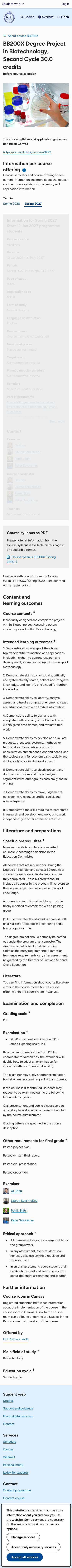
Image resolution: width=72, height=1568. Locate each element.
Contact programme (17, 1490)
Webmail (9, 1457)
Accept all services (24, 1557)
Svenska (47, 17)
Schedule (9, 1441)
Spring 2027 (33, 203)
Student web (11, 4)
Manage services (23, 1537)
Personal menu (13, 1465)
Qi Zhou (16, 1191)
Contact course (13, 1498)
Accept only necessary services (33, 1547)
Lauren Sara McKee (24, 1200)
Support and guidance (18, 1408)
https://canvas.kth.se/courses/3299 (27, 152)
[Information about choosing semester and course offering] (24, 170)
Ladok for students (15, 1472)
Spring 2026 (11, 203)
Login (65, 4)
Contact (8, 1424)
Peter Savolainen (22, 1220)
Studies (8, 1401)
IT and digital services (17, 1416)
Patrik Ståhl (18, 1210)
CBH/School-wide (15, 1339)
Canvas (8, 1449)
